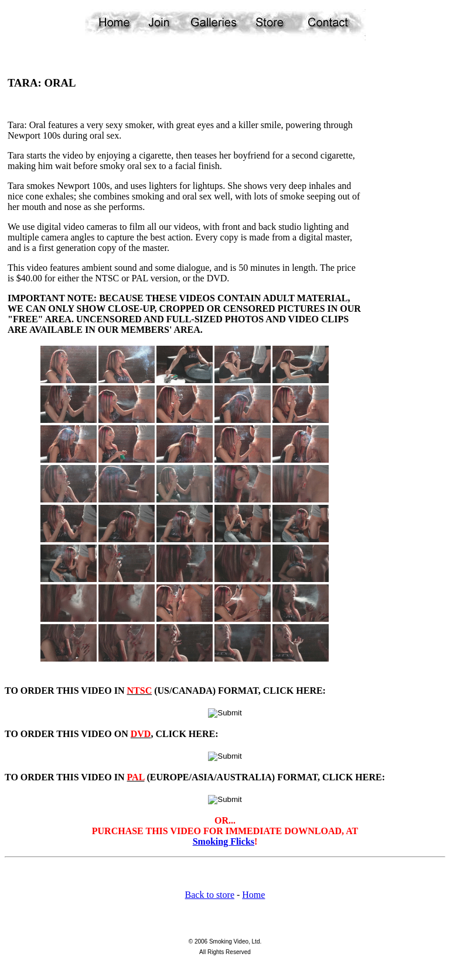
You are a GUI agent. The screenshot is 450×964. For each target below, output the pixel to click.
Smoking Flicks (223, 841)
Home (253, 895)
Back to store (209, 895)
